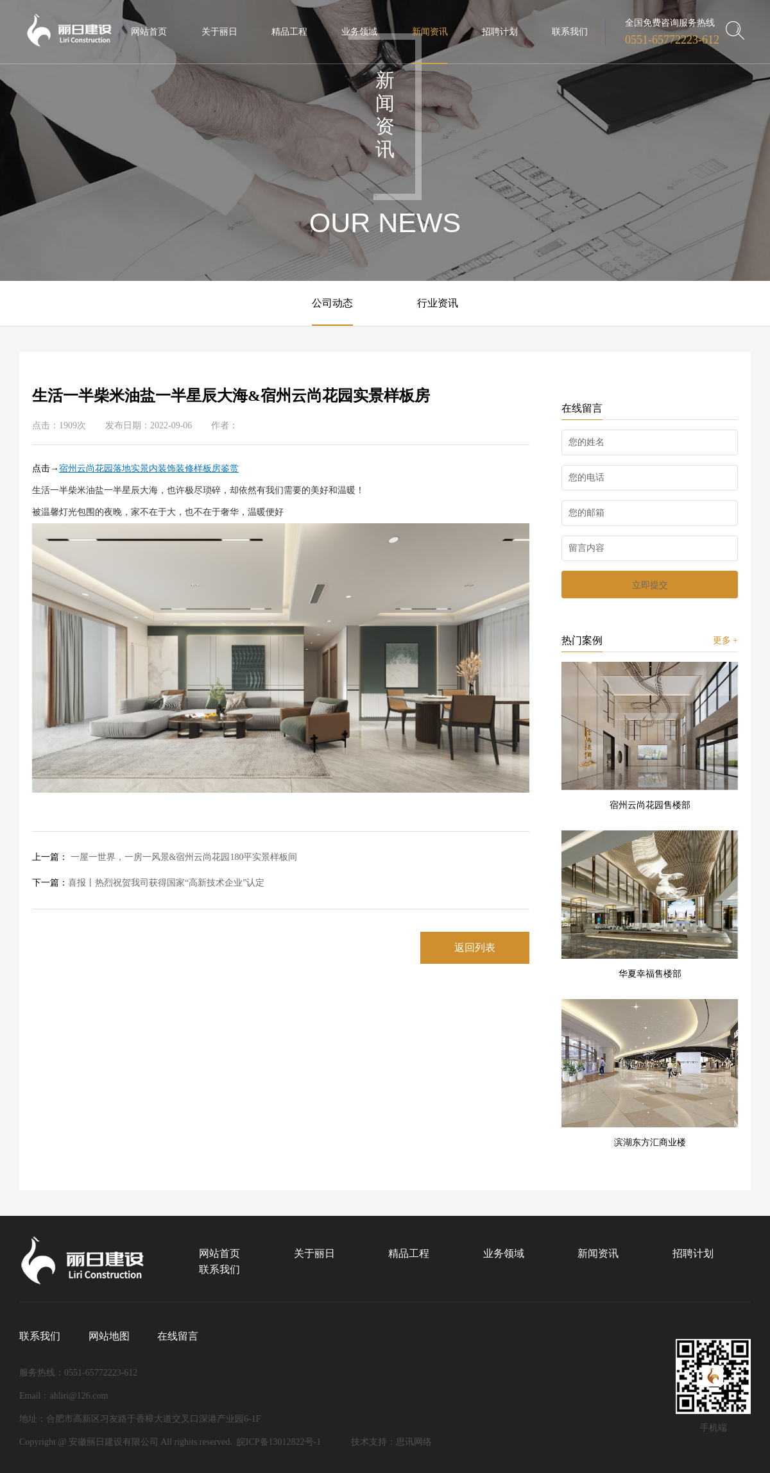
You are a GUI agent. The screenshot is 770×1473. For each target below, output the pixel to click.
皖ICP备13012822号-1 (279, 1442)
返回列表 (474, 947)
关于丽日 (314, 1253)
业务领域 (503, 1253)
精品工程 (408, 1253)
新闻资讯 (598, 1253)
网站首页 (219, 1253)
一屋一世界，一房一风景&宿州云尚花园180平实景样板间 (164, 857)
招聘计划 (693, 1253)
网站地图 (109, 1336)
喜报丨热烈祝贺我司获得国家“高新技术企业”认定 (148, 883)
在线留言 (177, 1336)
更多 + (725, 640)
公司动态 (332, 303)
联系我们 (219, 1269)
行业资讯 (437, 303)
